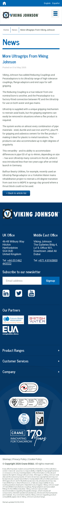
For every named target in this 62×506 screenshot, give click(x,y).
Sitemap (6, 459)
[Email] (21, 281)
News (14, 30)
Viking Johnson (26, 15)
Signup (50, 280)
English (47, 3)
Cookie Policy (35, 459)
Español (56, 3)
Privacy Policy (19, 459)
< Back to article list (16, 193)
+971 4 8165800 (48, 260)
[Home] (4, 4)
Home (6, 30)
